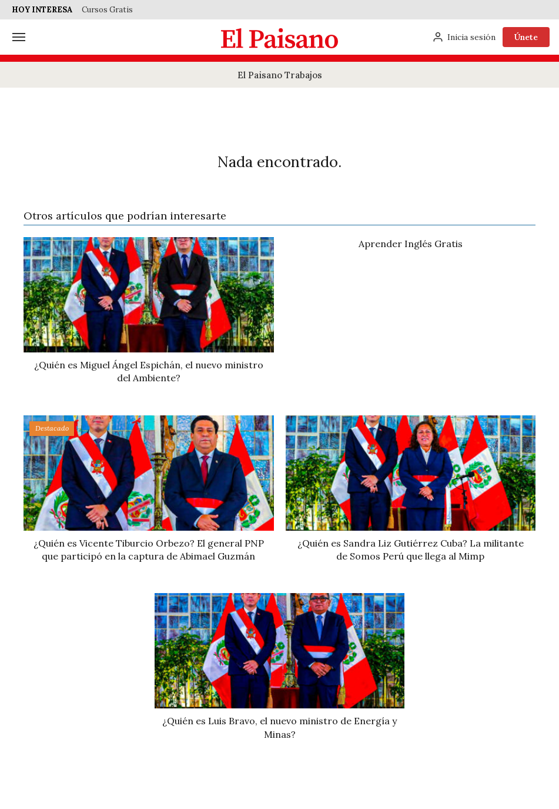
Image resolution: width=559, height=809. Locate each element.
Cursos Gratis (107, 10)
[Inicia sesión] (464, 37)
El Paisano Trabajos (279, 75)
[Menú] (18, 37)
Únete (526, 37)
